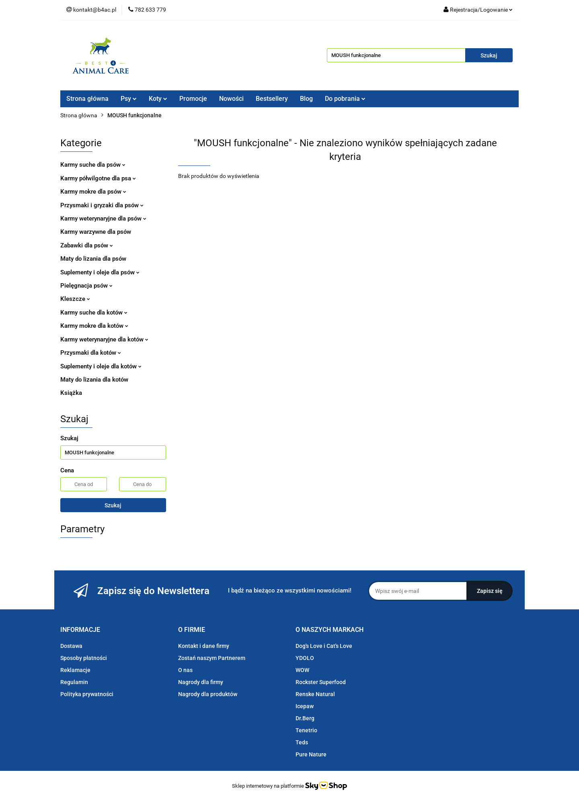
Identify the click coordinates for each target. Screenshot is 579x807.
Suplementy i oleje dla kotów (101, 366)
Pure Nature (311, 754)
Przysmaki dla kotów (90, 352)
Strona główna (87, 98)
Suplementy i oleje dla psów (100, 272)
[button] (80, 630)
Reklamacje (75, 670)
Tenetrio (306, 730)
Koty (158, 98)
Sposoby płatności (83, 658)
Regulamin (74, 682)
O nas (185, 670)
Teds (302, 742)
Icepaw (305, 706)
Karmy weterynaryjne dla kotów (104, 339)
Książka (71, 392)
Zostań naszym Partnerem (211, 658)
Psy (129, 98)
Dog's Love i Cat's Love (324, 646)
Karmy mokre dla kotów (94, 325)
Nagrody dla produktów (207, 694)
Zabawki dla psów (86, 245)
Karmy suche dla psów (92, 164)
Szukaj (113, 505)
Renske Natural (315, 694)
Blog (306, 98)
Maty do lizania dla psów (93, 258)
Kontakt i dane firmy (203, 646)
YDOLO (305, 658)
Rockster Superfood (321, 682)
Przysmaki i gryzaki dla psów (102, 205)
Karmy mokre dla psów (93, 191)
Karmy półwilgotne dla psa (98, 178)
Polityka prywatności (86, 694)
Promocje (193, 98)
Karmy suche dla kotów (93, 312)
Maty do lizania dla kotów (94, 379)
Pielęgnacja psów (86, 285)
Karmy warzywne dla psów (95, 231)
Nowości (231, 98)
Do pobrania (345, 98)
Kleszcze (75, 298)
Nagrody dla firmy (200, 682)
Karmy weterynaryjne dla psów (103, 218)
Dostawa (71, 646)
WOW (302, 670)
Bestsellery (272, 98)
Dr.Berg (305, 718)
